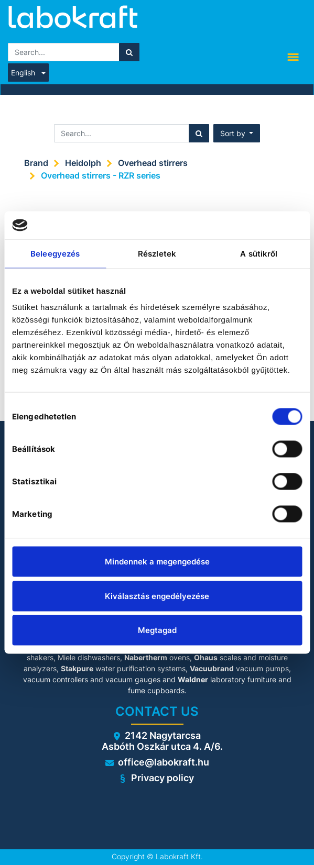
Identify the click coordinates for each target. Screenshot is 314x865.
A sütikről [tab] (258, 253)
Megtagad (157, 630)
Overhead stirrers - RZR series (100, 175)
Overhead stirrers (153, 163)
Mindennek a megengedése (157, 562)
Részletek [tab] (157, 253)
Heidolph (83, 163)
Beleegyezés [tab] (55, 253)
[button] (237, 133)
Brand (36, 163)
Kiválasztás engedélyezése (157, 596)
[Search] (129, 52)
